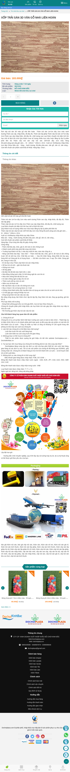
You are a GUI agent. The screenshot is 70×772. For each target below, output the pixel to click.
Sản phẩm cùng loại (35, 567)
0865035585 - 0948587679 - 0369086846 (36, 645)
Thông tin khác (9, 159)
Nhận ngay (63, 125)
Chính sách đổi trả (35, 687)
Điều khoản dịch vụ (35, 709)
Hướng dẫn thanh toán (35, 702)
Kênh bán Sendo (35, 664)
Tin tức (35, 4)
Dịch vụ (40, 4)
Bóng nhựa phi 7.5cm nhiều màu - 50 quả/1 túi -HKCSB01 (22, 598)
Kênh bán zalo (35, 670)
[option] (17, 588)
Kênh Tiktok (35, 673)
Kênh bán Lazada (35, 661)
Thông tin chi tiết (10, 153)
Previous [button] (3, 588)
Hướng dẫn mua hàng (35, 699)
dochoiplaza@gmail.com (36, 648)
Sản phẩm (28, 4)
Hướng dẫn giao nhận (35, 706)
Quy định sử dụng (35, 691)
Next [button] (67, 588)
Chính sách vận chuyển (35, 684)
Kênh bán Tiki (35, 667)
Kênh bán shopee (35, 658)
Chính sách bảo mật (35, 681)
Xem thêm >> (6, 607)
